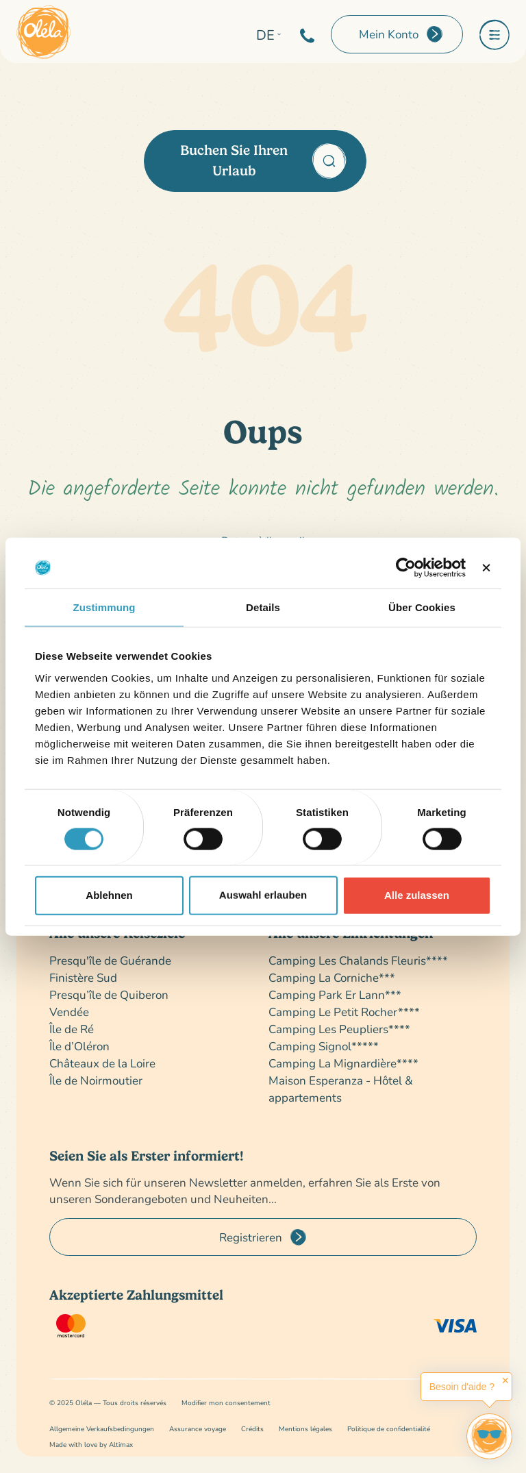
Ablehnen (109, 895)
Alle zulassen (416, 895)
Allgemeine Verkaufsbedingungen (101, 1428)
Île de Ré (71, 1029)
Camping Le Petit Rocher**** (344, 1011)
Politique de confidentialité (388, 1428)
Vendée (69, 1011)
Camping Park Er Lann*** (334, 994)
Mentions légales (305, 1428)
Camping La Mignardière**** (343, 1063)
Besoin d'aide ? (461, 1386)
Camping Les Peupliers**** (339, 1029)
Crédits (252, 1428)
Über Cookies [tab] (421, 607)
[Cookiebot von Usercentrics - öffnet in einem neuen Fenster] (406, 568)
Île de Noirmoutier (95, 1080)
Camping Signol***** (323, 1046)
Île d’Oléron (79, 1046)
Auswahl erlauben (263, 895)
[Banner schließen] (486, 568)
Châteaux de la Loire (102, 1063)
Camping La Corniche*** (331, 977)
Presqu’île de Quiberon (108, 994)
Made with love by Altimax (91, 1444)
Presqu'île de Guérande (110, 960)
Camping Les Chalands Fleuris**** (358, 960)
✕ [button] (505, 1380)
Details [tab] (263, 607)
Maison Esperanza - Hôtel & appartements (340, 1088)
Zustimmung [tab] (104, 607)
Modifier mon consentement (226, 1402)
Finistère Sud (83, 977)
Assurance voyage (197, 1428)
